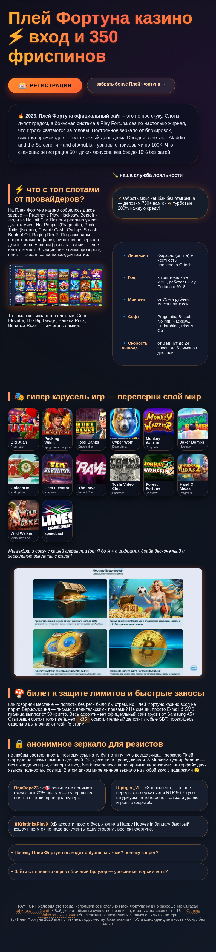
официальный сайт (33, 910)
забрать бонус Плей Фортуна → (131, 84)
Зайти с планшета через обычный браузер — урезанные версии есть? (91, 871)
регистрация (45, 85)
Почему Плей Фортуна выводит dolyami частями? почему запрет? (87, 852)
